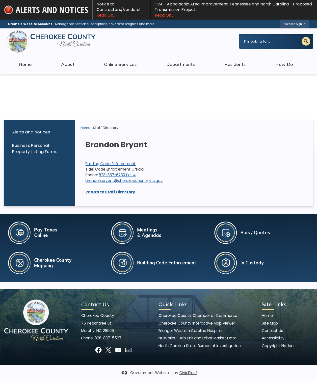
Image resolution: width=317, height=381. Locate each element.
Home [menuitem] (25, 64)
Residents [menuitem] (235, 64)
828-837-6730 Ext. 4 (117, 175)
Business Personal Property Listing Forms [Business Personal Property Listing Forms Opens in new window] (34, 148)
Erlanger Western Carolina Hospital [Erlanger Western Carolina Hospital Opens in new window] (190, 330)
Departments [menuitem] (180, 64)
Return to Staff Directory (110, 192)
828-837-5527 (108, 338)
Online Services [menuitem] (120, 64)
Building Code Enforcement (110, 163)
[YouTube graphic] (118, 350)
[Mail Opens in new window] (128, 350)
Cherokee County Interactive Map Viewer (196, 323)
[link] (294, 24)
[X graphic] (108, 350)
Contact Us (272, 330)
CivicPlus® (188, 372)
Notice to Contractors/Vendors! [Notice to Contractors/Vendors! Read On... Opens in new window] (121, 9)
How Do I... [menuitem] (286, 64)
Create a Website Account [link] (30, 24)
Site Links (274, 304)
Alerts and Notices (31, 132)
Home (85, 128)
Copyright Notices (278, 345)
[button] (306, 41)
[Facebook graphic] (98, 350)
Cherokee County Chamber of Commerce (197, 315)
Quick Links (172, 304)
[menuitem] (39, 132)
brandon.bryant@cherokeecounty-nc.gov (124, 180)
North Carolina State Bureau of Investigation (199, 345)
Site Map (270, 323)
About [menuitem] (68, 64)
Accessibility (273, 338)
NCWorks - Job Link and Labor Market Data (197, 338)
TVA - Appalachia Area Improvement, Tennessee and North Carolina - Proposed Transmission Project (234, 9)
